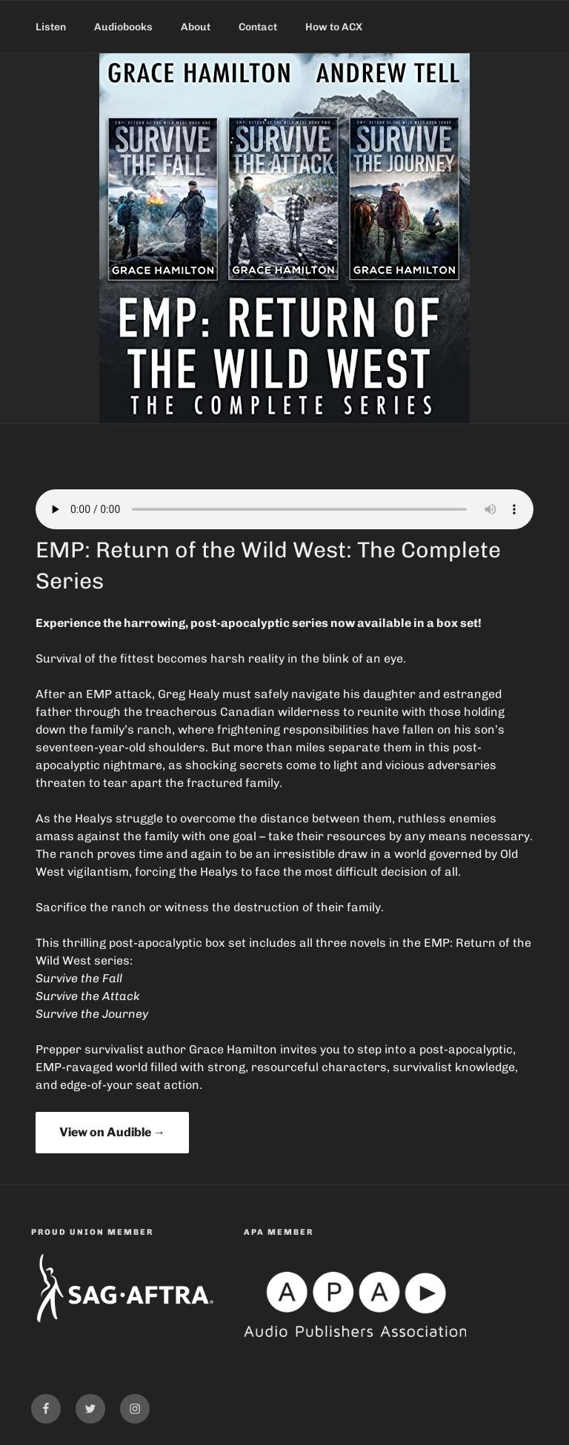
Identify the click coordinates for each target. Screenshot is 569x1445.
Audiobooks (123, 27)
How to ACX (333, 27)
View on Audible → (112, 1132)
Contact (258, 27)
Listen (51, 27)
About (195, 27)
